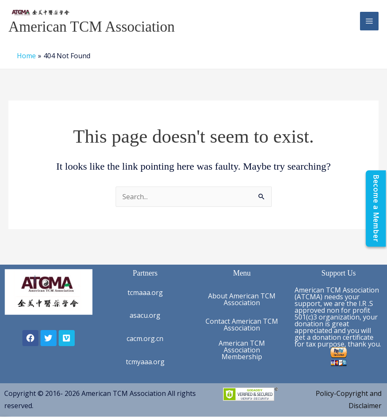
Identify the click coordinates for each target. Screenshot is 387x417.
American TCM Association (91, 27)
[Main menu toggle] (369, 21)
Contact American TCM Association (242, 325)
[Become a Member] (375, 209)
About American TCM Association (242, 299)
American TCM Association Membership (242, 349)
